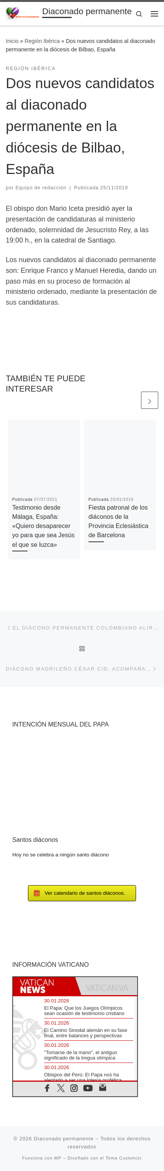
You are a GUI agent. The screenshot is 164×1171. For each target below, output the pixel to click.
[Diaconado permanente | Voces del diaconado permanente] (22, 13)
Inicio (12, 41)
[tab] (44, 986)
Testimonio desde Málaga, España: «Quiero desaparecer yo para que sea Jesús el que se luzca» (43, 526)
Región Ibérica (42, 41)
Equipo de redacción (41, 187)
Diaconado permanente (63, 1138)
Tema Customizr (123, 1158)
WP (58, 1158)
